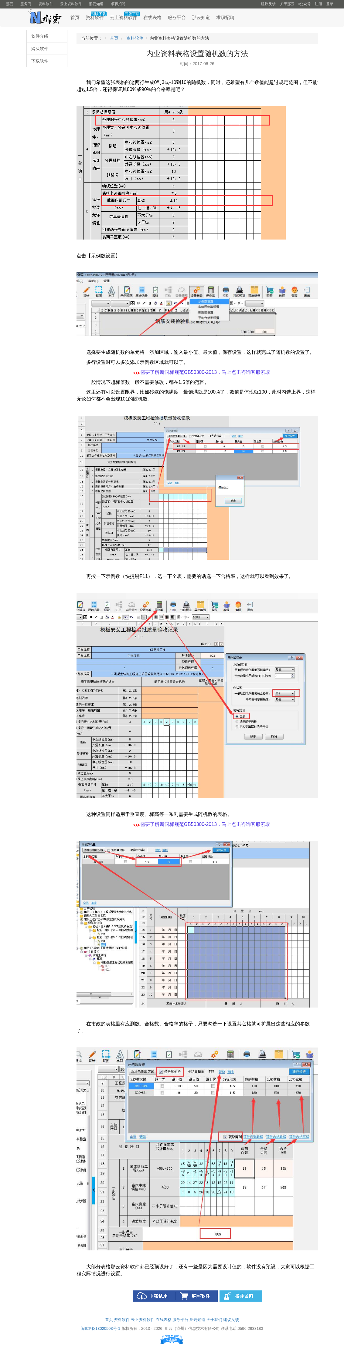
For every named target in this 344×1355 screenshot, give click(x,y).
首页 (75, 17)
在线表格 (152, 17)
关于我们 (214, 1319)
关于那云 (287, 4)
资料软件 (46, 4)
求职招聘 (118, 4)
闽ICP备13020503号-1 (100, 1328)
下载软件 (39, 61)
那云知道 (96, 4)
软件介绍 (39, 36)
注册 (318, 4)
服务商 (25, 4)
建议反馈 (268, 4)
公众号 (304, 4)
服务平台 (177, 17)
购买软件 (39, 48)
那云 (9, 4)
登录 (329, 4)
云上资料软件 (71, 4)
